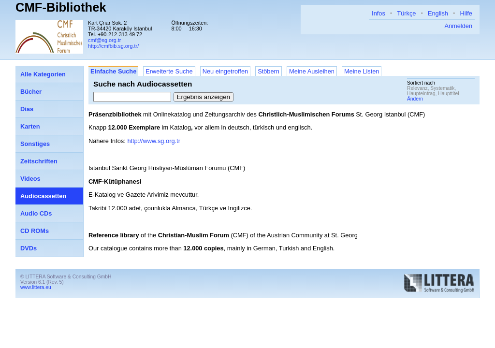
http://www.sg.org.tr (153, 141)
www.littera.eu (35, 287)
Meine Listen (361, 71)
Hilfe (466, 13)
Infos (378, 13)
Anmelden (458, 25)
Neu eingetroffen (225, 71)
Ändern (415, 99)
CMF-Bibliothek (60, 7)
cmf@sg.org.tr (104, 40)
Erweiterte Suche (169, 71)
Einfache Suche (113, 71)
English (438, 13)
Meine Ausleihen (312, 71)
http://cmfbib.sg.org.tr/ (113, 46)
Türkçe (406, 13)
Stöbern (268, 71)
